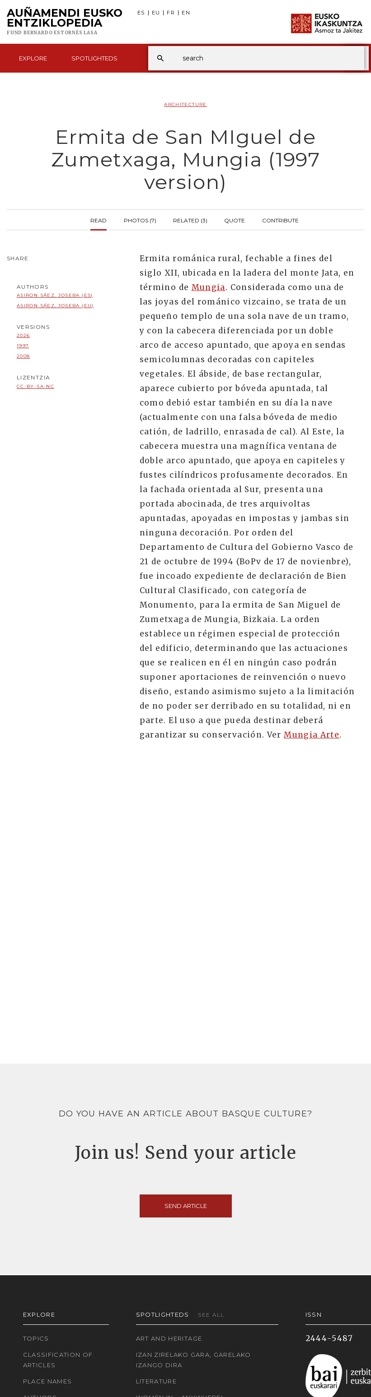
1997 (23, 346)
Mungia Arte (311, 735)
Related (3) (190, 220)
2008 (23, 356)
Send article (185, 1205)
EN (186, 12)
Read (98, 220)
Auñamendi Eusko (64, 22)
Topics (36, 1338)
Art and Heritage (169, 1338)
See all (211, 1314)
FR (171, 12)
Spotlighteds (94, 58)
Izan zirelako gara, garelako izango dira (193, 1360)
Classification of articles (58, 1360)
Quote (234, 220)
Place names (47, 1381)
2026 (23, 335)
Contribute (280, 220)
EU (156, 12)
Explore (33, 58)
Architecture (185, 104)
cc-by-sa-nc (35, 386)
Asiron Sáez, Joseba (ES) (55, 295)
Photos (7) (140, 220)
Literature (156, 1381)
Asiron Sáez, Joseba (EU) (55, 306)
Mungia (208, 287)
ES (141, 12)
